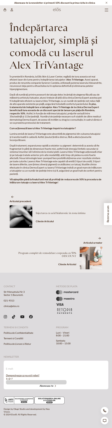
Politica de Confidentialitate (18, 332)
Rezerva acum (107, 214)
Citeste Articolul (45, 221)
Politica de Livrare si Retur (17, 343)
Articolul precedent (20, 201)
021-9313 (9, 300)
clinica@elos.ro (11, 306)
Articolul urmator (92, 242)
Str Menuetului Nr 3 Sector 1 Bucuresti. (14, 293)
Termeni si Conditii (13, 338)
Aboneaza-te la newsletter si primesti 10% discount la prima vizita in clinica (54, 2)
